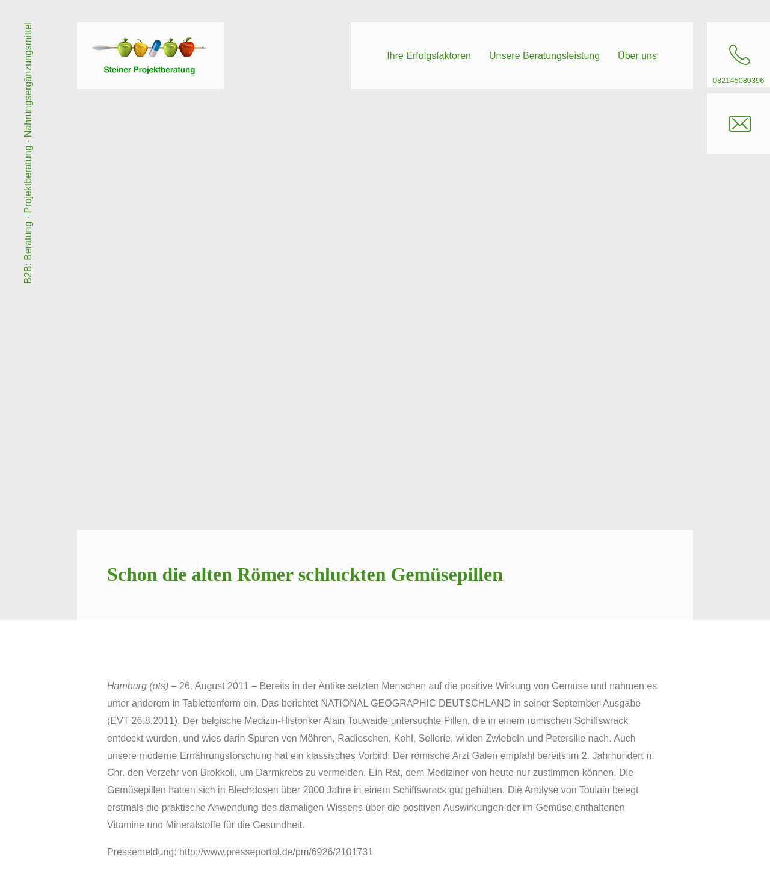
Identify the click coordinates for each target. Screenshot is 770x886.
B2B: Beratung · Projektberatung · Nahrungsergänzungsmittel (28, 153)
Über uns (637, 56)
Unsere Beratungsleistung (544, 56)
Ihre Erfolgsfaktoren (429, 56)
